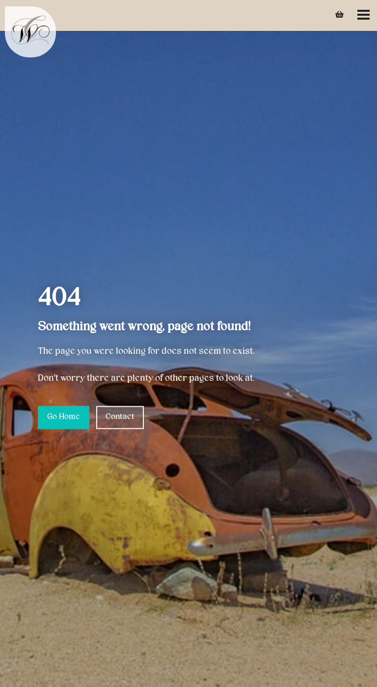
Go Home (63, 417)
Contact (120, 417)
